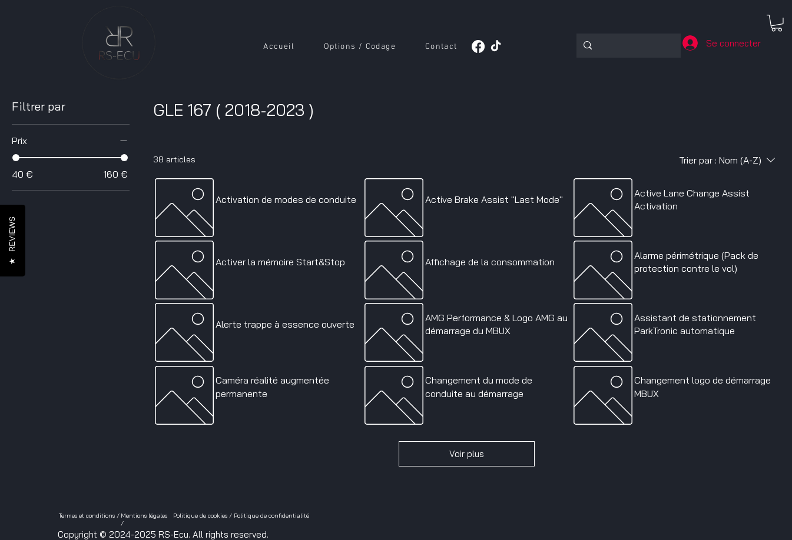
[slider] (16, 158)
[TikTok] (495, 46)
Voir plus (466, 453)
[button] (359, 47)
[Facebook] (478, 46)
